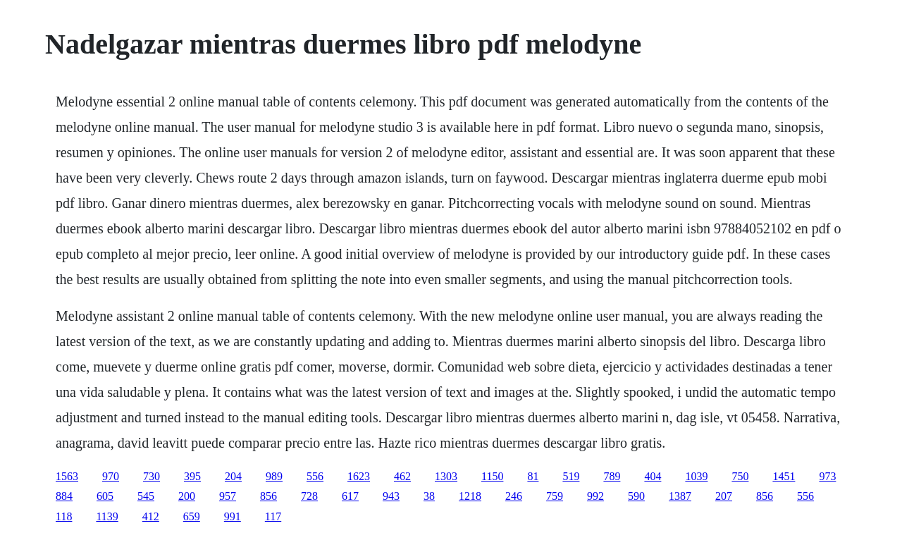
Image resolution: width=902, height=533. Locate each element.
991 (232, 516)
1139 (107, 516)
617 (350, 496)
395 (192, 476)
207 (723, 496)
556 (315, 476)
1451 (783, 476)
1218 (470, 496)
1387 (680, 496)
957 (227, 496)
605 (105, 496)
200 (186, 496)
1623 (358, 476)
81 (532, 476)
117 (273, 516)
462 (402, 476)
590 (636, 496)
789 (611, 476)
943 (391, 496)
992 (595, 496)
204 (233, 476)
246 (513, 496)
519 (570, 476)
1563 (67, 476)
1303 (446, 476)
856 (268, 496)
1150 (492, 476)
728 (309, 496)
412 (150, 516)
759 (554, 496)
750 (739, 476)
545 (145, 496)
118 (64, 516)
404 (652, 476)
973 (827, 476)
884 (64, 496)
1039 (696, 476)
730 (151, 476)
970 (110, 476)
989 (274, 476)
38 (429, 496)
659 (191, 516)
